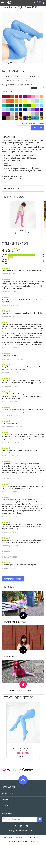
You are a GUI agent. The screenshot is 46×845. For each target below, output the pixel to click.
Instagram (8, 188)
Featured (21, 188)
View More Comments (13, 579)
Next (43, 219)
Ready (39, 87)
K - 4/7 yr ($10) (19, 76)
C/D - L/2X (10, 80)
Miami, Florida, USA (31, 842)
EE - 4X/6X (26, 80)
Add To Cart (37, 128)
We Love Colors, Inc (20, 838)
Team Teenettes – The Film (17, 691)
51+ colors (22, 149)
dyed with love (13, 842)
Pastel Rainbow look (15, 622)
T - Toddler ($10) (8, 76)
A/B (4, 80)
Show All (33, 87)
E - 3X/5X (18, 80)
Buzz (14, 188)
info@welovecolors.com (21, 830)
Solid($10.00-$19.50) (9, 85)
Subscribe (7, 813)
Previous (3, 219)
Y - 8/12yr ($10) (31, 76)
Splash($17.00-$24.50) (24, 85)
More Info (23, 756)
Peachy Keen (10, 656)
